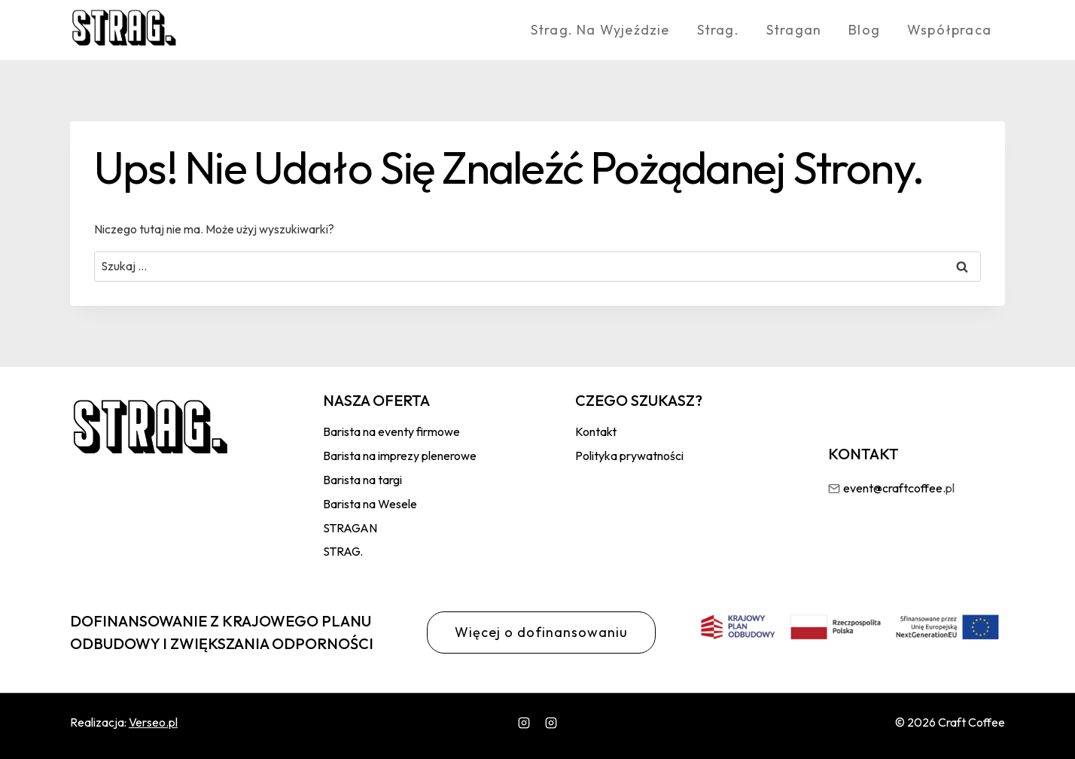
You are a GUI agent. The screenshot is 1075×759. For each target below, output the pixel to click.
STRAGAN (350, 527)
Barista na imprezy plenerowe (400, 455)
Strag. (718, 29)
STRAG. (343, 551)
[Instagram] (524, 723)
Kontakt (596, 431)
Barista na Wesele (370, 503)
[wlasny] (551, 723)
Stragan (793, 29)
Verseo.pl (153, 722)
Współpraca (949, 29)
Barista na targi (362, 479)
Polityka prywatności (629, 455)
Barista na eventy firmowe (391, 431)
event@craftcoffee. (894, 487)
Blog (864, 29)
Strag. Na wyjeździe (600, 29)
